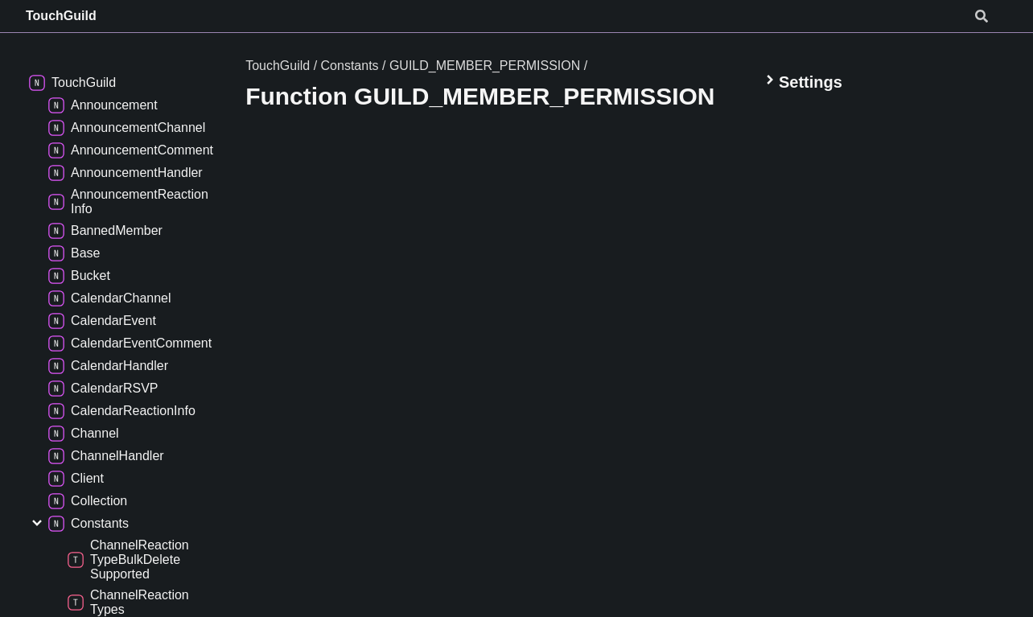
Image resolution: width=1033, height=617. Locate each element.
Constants (350, 65)
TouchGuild (61, 16)
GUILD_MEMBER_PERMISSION (484, 65)
